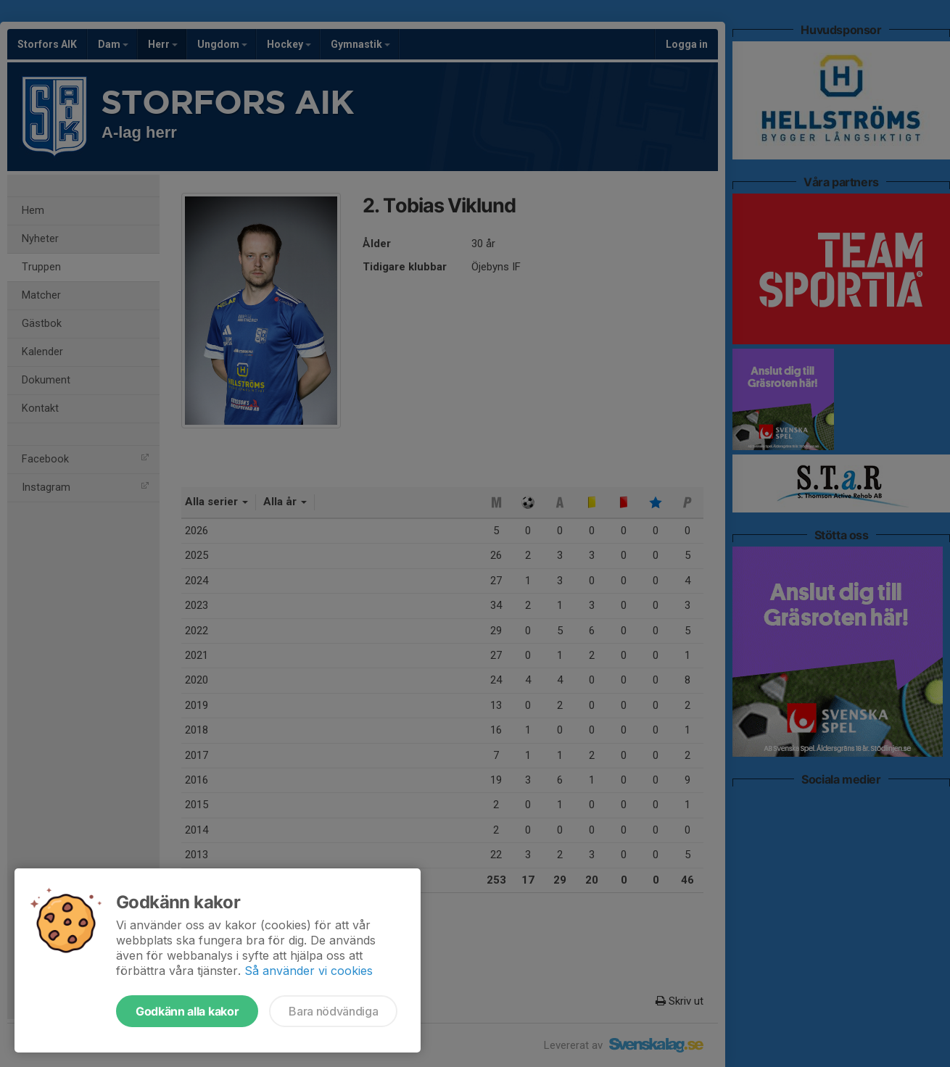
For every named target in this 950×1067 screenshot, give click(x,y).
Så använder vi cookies (308, 970)
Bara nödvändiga (333, 1011)
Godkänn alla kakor (187, 1011)
